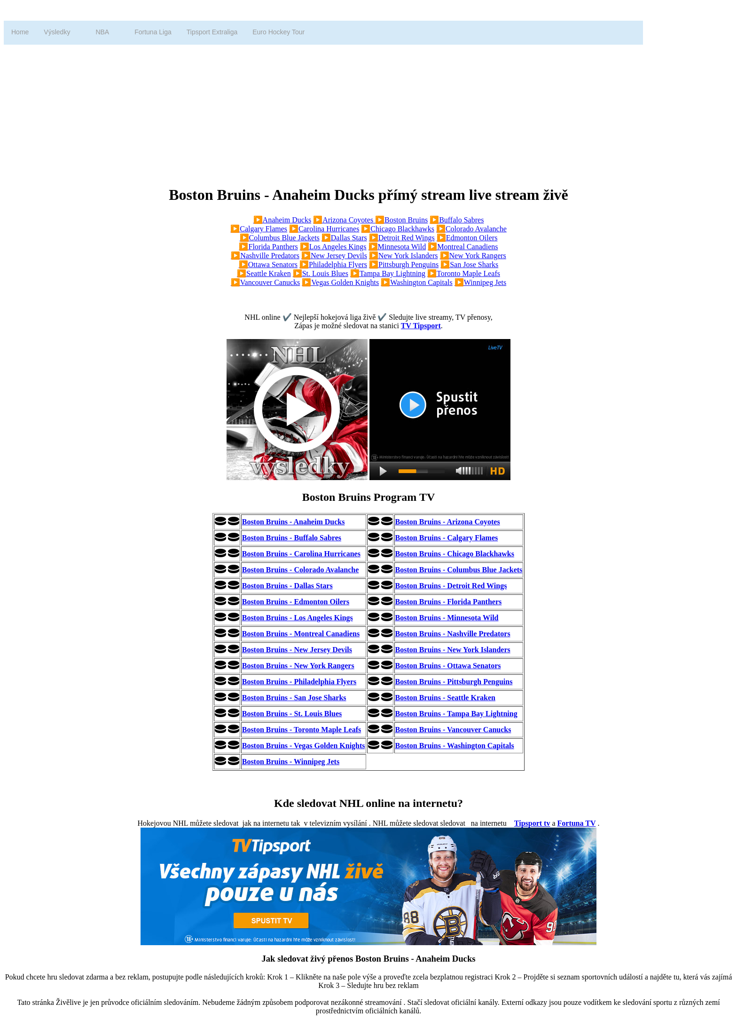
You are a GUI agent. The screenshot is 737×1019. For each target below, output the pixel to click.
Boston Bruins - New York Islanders (452, 650)
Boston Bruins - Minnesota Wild (447, 618)
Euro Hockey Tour (278, 32)
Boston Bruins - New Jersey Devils (297, 650)
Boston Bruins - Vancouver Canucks (453, 730)
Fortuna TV (576, 823)
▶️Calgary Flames (258, 229)
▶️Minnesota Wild (397, 247)
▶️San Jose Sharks (469, 265)
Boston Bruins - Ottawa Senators (448, 666)
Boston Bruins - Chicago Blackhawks (454, 554)
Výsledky (57, 32)
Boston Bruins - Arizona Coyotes (447, 522)
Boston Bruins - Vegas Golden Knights (303, 746)
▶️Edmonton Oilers (467, 238)
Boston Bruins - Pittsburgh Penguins (454, 682)
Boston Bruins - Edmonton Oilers (295, 602)
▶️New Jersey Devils (334, 256)
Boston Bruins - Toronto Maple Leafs (301, 730)
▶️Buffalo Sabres (457, 220)
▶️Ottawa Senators (268, 265)
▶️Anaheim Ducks (282, 220)
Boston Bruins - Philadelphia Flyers (299, 682)
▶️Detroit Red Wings (402, 238)
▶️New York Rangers (473, 256)
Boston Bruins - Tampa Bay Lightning (456, 714)
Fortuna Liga (153, 32)
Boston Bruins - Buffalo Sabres (291, 538)
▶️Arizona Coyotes (344, 220)
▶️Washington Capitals (416, 282)
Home (20, 32)
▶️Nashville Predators (265, 256)
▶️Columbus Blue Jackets (280, 238)
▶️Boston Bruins (401, 220)
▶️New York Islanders (403, 256)
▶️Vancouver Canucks (265, 282)
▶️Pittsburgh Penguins (404, 265)
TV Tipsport (421, 326)
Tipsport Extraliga (212, 32)
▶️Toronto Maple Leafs (463, 273)
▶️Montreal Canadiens (463, 247)
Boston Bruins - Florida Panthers (448, 602)
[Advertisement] (286, 110)
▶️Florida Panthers (268, 247)
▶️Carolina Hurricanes (324, 229)
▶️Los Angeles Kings (333, 247)
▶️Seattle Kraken (264, 273)
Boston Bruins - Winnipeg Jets (290, 762)
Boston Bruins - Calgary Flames (446, 538)
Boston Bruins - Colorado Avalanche (300, 570)
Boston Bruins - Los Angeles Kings (297, 618)
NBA (102, 32)
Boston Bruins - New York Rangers (298, 666)
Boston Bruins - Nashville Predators (452, 634)
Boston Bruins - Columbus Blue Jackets (459, 570)
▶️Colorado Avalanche (471, 229)
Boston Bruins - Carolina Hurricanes (301, 554)
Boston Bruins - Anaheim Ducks (293, 522)
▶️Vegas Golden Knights (340, 282)
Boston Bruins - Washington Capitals (454, 746)
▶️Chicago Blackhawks (397, 229)
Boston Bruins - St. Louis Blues (292, 714)
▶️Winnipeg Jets (480, 282)
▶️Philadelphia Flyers (333, 265)
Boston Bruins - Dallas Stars (287, 586)
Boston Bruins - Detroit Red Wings (451, 586)
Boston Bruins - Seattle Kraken (445, 698)
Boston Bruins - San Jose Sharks (294, 698)
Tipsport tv (532, 823)
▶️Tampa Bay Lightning (387, 273)
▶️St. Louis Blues (320, 273)
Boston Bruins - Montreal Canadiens (301, 634)
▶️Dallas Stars (344, 238)
